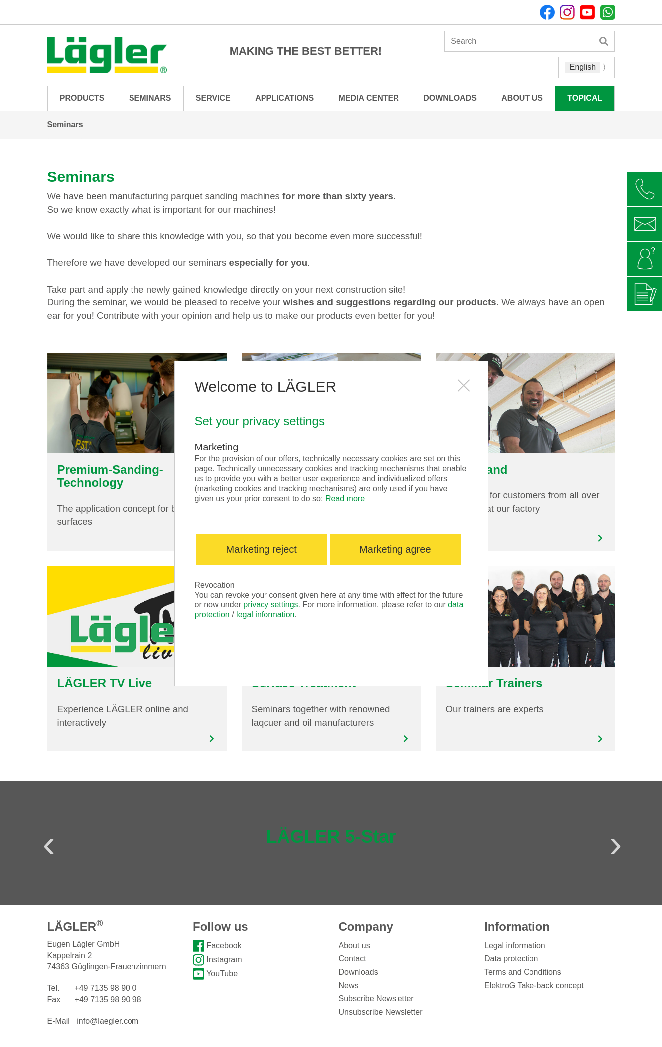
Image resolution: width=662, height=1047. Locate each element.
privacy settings (270, 604)
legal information (265, 614)
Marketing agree (395, 549)
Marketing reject (261, 549)
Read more (345, 498)
